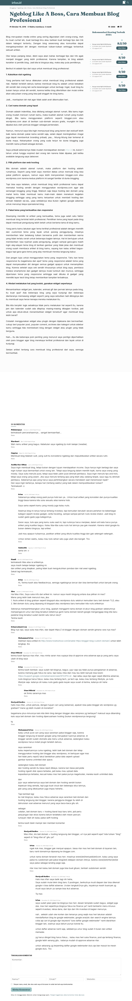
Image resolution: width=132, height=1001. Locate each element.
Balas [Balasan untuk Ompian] (13, 459)
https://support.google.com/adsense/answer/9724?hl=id (44, 676)
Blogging (13, 8)
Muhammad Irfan (25, 638)
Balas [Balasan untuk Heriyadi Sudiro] (13, 724)
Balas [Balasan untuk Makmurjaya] (13, 435)
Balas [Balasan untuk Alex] (13, 621)
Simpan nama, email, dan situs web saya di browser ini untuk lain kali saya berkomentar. (43, 984)
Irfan (20, 667)
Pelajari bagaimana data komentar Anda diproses (67, 995)
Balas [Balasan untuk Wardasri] (13, 447)
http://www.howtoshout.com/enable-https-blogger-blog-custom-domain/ (75, 641)
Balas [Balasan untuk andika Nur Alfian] (13, 489)
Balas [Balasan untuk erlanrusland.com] (13, 632)
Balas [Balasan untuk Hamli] (13, 574)
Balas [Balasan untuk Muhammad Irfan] (20, 647)
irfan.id (68, 150)
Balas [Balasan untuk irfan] (20, 542)
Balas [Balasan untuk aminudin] (20, 553)
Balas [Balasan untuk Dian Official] (13, 661)
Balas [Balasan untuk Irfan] (20, 585)
